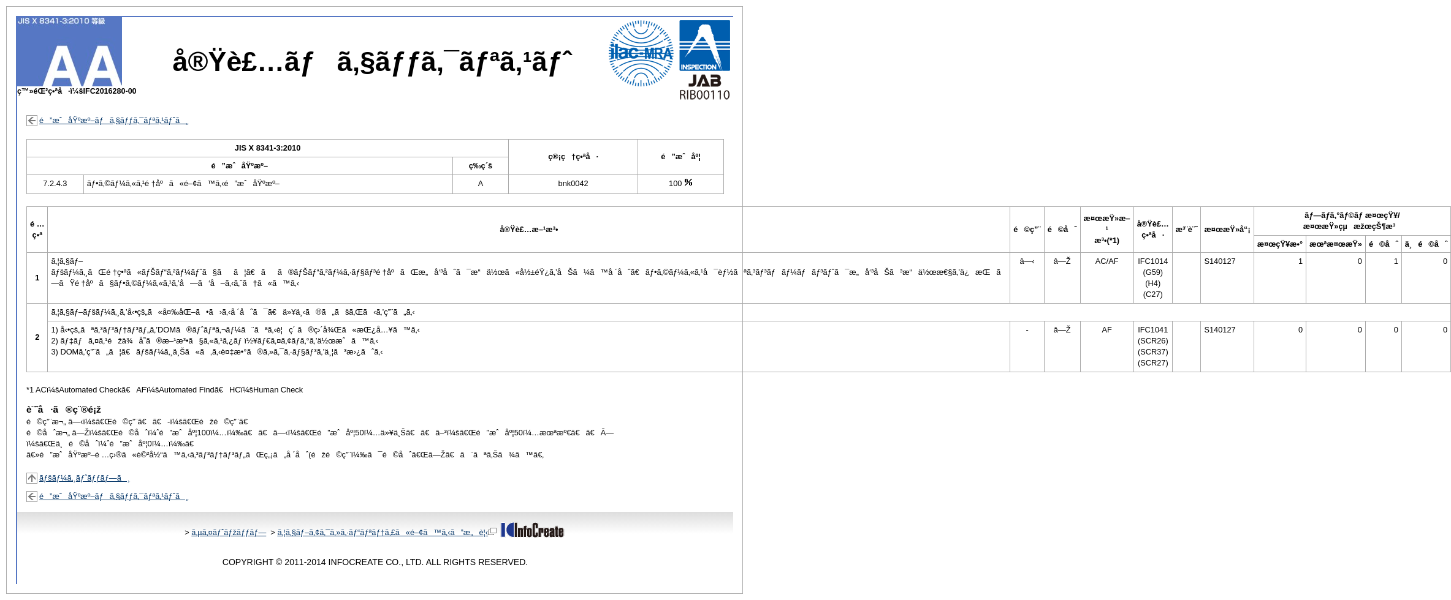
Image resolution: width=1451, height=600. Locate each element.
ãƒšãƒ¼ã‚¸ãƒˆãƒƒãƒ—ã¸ (84, 477)
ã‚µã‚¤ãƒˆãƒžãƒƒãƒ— (228, 532)
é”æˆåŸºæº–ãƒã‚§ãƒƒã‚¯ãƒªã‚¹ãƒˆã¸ (113, 120)
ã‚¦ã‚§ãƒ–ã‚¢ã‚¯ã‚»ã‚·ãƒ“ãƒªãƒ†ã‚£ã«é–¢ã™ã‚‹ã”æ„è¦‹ (387, 532)
